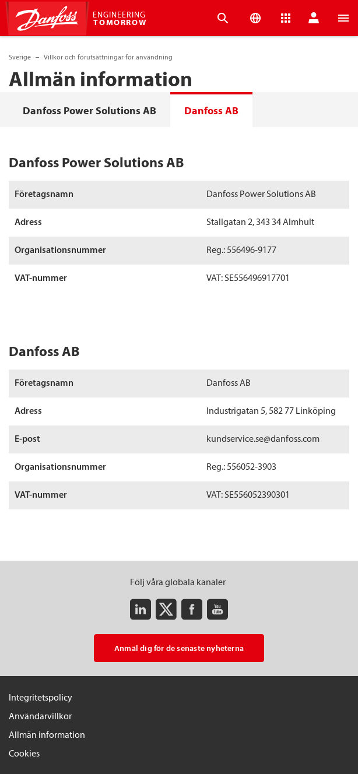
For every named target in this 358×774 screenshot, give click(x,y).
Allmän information (47, 734)
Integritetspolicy (40, 697)
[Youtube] (217, 609)
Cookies (24, 753)
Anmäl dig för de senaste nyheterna (179, 648)
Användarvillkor (40, 716)
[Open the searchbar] (222, 18)
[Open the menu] (343, 18)
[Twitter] (166, 609)
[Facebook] (191, 609)
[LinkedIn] (140, 609)
